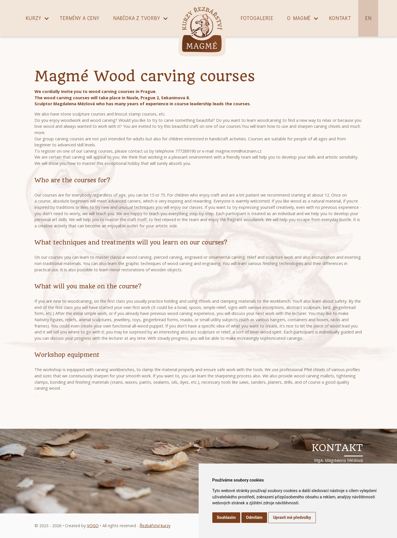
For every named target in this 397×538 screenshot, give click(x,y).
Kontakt (340, 18)
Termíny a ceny (79, 18)
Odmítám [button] (254, 517)
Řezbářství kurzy (155, 525)
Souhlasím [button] (226, 517)
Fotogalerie (257, 18)
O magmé (299, 18)
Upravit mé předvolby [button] (292, 517)
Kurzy (33, 18)
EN (368, 18)
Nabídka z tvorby (136, 18)
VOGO (93, 525)
